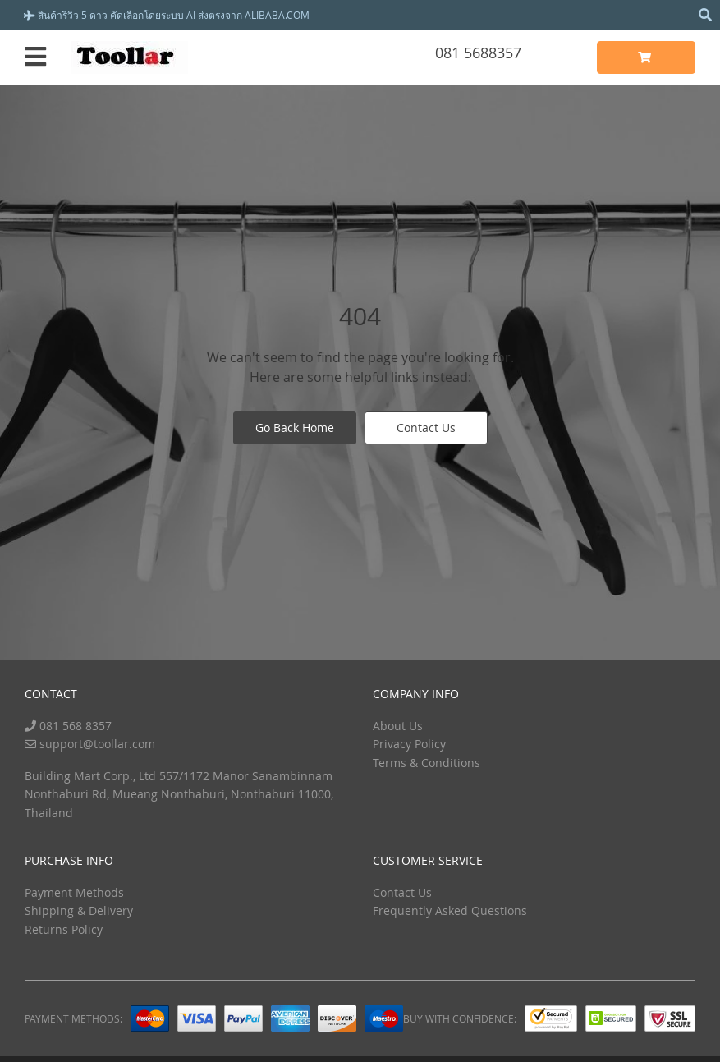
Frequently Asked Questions (450, 910)
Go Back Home (294, 427)
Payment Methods (74, 892)
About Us (398, 725)
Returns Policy (64, 929)
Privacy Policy (409, 744)
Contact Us (426, 427)
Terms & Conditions (426, 762)
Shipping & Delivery (79, 910)
